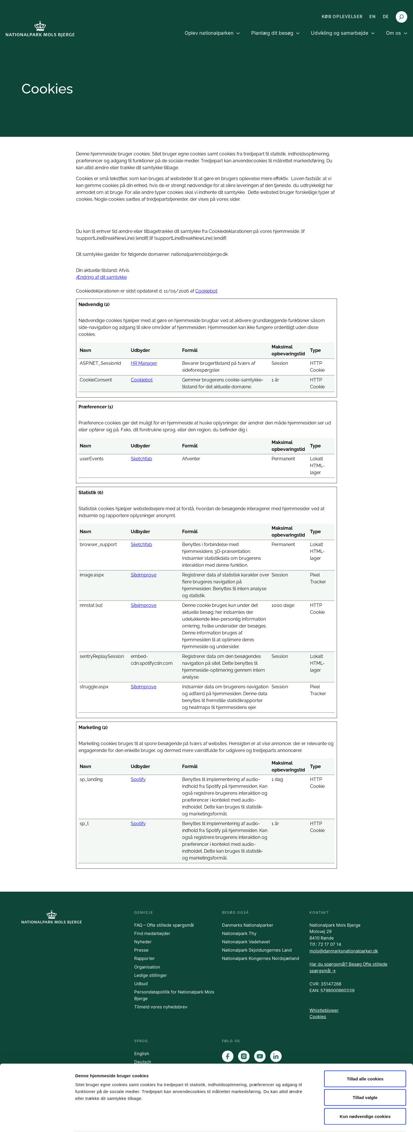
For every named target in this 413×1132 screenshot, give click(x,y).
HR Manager (144, 363)
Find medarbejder (152, 933)
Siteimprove (143, 575)
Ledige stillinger (150, 975)
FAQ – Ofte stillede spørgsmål (164, 925)
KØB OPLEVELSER (342, 16)
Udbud (141, 983)
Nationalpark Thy (239, 933)
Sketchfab (141, 458)
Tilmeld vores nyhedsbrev (160, 1007)
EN (372, 16)
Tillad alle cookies (365, 1056)
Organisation (147, 967)
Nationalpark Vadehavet (246, 941)
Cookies (317, 1016)
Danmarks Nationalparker (247, 925)
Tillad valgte (365, 1075)
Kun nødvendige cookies (365, 1094)
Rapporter (144, 958)
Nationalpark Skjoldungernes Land (257, 950)
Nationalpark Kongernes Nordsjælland (260, 958)
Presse (141, 950)
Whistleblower (324, 1010)
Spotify (138, 779)
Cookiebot (206, 291)
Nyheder (143, 941)
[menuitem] (212, 38)
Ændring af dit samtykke (101, 277)
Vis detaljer (298, 1120)
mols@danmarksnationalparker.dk (343, 951)
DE (386, 16)
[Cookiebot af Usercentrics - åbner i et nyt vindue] (37, 1121)
